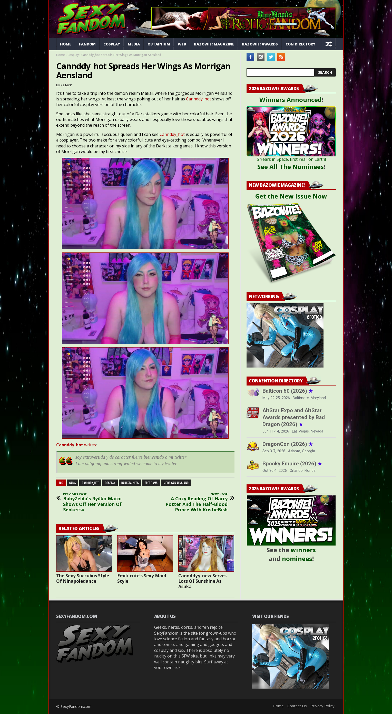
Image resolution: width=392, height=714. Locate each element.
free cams (151, 483)
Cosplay (111, 44)
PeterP (66, 85)
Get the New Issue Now (291, 196)
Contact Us (297, 705)
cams (72, 483)
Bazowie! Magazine (214, 44)
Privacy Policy (322, 705)
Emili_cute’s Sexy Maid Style (141, 578)
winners (303, 550)
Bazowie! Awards (260, 44)
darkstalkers (130, 483)
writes (76, 445)
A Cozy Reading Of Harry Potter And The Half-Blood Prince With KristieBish (193, 502)
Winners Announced (290, 99)
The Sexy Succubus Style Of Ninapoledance (82, 578)
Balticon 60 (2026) (287, 391)
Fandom (87, 44)
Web (182, 44)
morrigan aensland (176, 483)
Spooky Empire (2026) (292, 464)
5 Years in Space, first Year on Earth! (291, 159)
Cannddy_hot (198, 99)
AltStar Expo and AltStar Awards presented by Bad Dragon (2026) (293, 417)
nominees (297, 558)
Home (65, 44)
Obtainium (159, 44)
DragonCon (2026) (287, 444)
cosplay (110, 483)
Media (134, 44)
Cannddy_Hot (90, 483)
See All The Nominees (290, 166)
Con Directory (300, 44)
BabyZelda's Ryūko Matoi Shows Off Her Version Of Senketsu (97, 502)
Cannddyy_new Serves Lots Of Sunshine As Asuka (202, 581)
